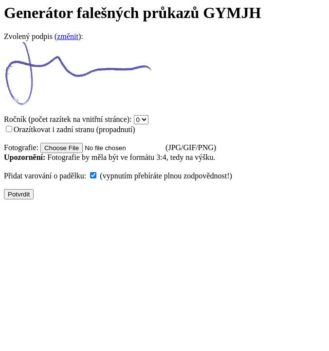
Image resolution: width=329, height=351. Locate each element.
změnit (67, 36)
